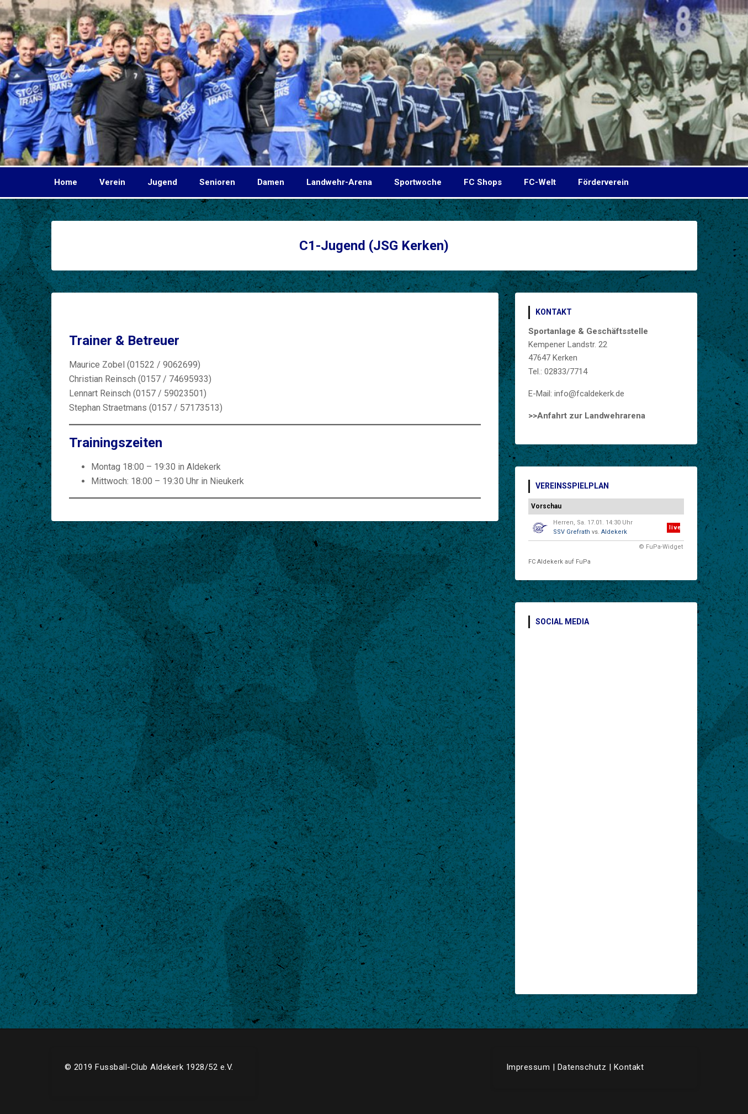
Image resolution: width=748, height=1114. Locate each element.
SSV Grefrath (571, 531)
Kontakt (629, 1067)
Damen (270, 182)
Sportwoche (418, 182)
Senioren (217, 182)
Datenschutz (582, 1067)
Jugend (162, 182)
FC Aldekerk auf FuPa (559, 561)
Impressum (528, 1067)
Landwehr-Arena (339, 182)
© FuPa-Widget (661, 546)
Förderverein (603, 182)
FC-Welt (540, 182)
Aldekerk (614, 531)
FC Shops (483, 182)
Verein (112, 182)
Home (65, 182)
